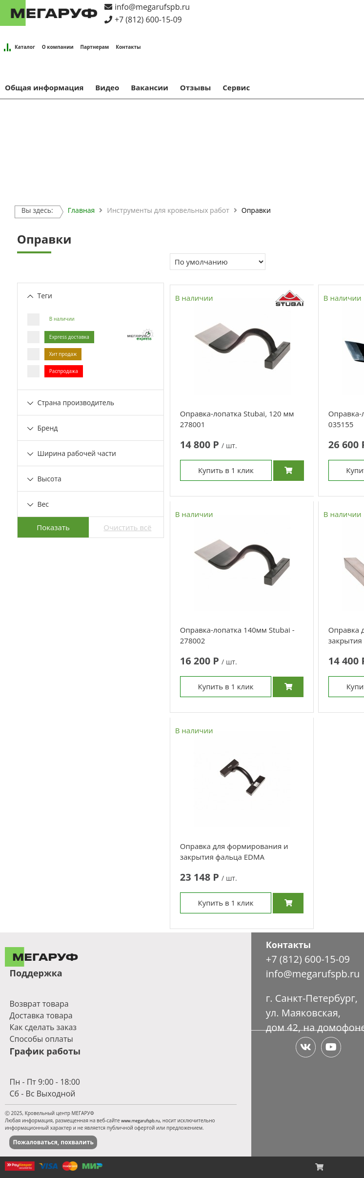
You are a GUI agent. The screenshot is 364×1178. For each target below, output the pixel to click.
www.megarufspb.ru (140, 1121)
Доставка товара (40, 1016)
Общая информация (44, 87)
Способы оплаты (41, 1039)
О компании (58, 46)
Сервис (236, 87)
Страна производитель (70, 402)
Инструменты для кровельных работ (168, 210)
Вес (38, 504)
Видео (107, 87)
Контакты (128, 46)
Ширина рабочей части (71, 453)
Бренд (42, 428)
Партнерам (95, 46)
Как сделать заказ (43, 1028)
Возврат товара (38, 1004)
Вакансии (149, 87)
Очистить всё (127, 527)
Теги (39, 295)
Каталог (25, 46)
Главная (81, 210)
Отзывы (195, 87)
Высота (44, 478)
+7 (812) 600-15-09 (148, 19)
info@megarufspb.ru (152, 6)
